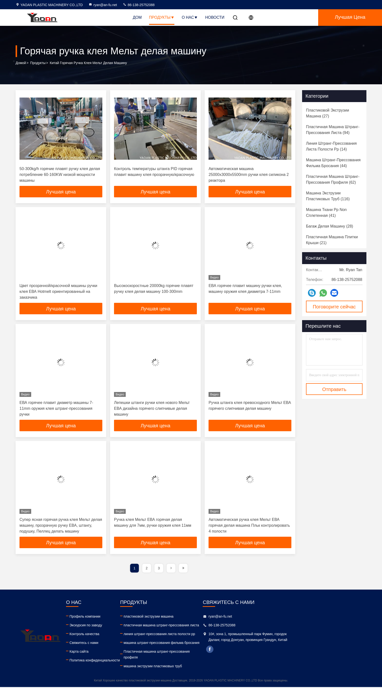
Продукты (161, 17)
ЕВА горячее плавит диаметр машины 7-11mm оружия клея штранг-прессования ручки (56, 409)
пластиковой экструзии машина (203, 617)
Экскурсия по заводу (112, 626)
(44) (333, 163)
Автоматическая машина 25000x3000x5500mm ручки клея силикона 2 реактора (249, 174)
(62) (332, 179)
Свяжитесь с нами (110, 644)
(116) (328, 196)
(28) (329, 226)
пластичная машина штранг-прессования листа (215, 626)
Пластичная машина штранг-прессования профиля (211, 655)
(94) (332, 130)
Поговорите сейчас (334, 306)
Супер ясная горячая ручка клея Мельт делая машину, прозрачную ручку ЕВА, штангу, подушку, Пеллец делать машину (60, 526)
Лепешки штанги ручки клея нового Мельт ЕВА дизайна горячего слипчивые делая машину (152, 409)
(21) (332, 240)
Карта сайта (105, 652)
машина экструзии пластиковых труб (207, 667)
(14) (331, 146)
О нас (190, 17)
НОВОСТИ (214, 17)
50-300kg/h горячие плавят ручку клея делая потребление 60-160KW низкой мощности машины (59, 174)
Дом (137, 17)
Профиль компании (111, 617)
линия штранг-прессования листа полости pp (213, 635)
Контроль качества (111, 635)
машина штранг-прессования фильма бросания (216, 644)
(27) (327, 113)
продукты (38, 63)
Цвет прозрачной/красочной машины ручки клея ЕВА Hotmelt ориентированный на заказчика (58, 292)
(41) (326, 213)
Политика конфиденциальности (121, 661)
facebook (291, 656)
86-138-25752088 (138, 5)
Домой (21, 63)
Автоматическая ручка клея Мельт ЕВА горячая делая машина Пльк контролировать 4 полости (249, 526)
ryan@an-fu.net (102, 5)
